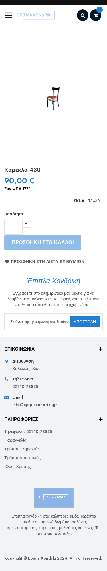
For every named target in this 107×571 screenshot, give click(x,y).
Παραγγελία (15, 440)
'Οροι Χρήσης (17, 467)
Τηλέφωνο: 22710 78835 (28, 432)
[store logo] (30, 15)
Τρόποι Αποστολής (22, 458)
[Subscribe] (85, 321)
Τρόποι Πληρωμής (22, 449)
